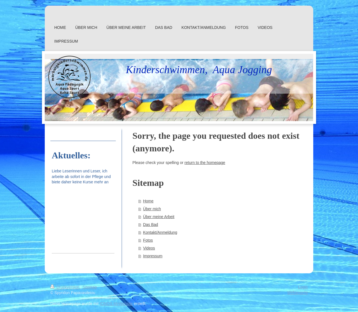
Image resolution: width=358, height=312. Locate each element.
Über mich (152, 209)
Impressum (152, 256)
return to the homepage (205, 162)
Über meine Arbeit (158, 216)
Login (303, 287)
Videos (149, 248)
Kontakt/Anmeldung (160, 232)
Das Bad (150, 224)
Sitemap (90, 287)
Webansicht (297, 292)
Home (148, 201)
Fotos (148, 240)
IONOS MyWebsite (116, 303)
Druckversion (65, 287)
